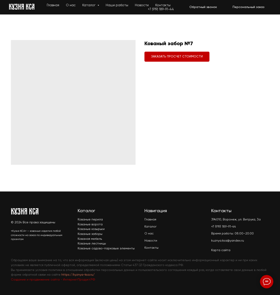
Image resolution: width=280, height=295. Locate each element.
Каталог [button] (89, 5)
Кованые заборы (90, 234)
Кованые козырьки (91, 229)
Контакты (162, 5)
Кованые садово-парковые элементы (106, 248)
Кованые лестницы (92, 243)
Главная (53, 5)
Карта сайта (220, 250)
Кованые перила (90, 219)
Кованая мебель (90, 238)
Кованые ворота (90, 224)
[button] (203, 7)
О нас (71, 5)
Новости (142, 5)
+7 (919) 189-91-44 (161, 9)
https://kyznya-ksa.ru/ (78, 274)
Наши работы (117, 5)
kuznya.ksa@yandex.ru (227, 240)
